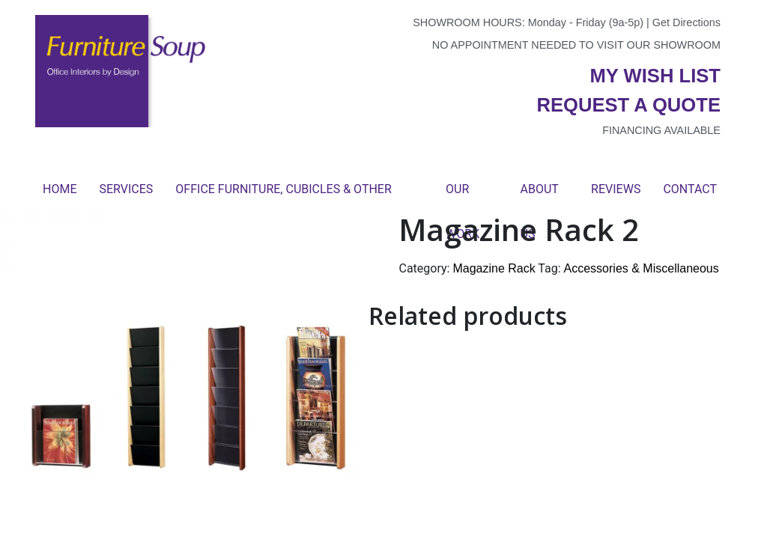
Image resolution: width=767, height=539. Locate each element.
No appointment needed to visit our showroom (576, 45)
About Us (540, 197)
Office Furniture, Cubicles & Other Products (283, 197)
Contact (690, 189)
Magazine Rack (493, 268)
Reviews (615, 189)
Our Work (462, 197)
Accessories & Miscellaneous (641, 268)
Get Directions (686, 22)
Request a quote (628, 104)
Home (59, 189)
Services (126, 189)
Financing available (661, 130)
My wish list (655, 75)
